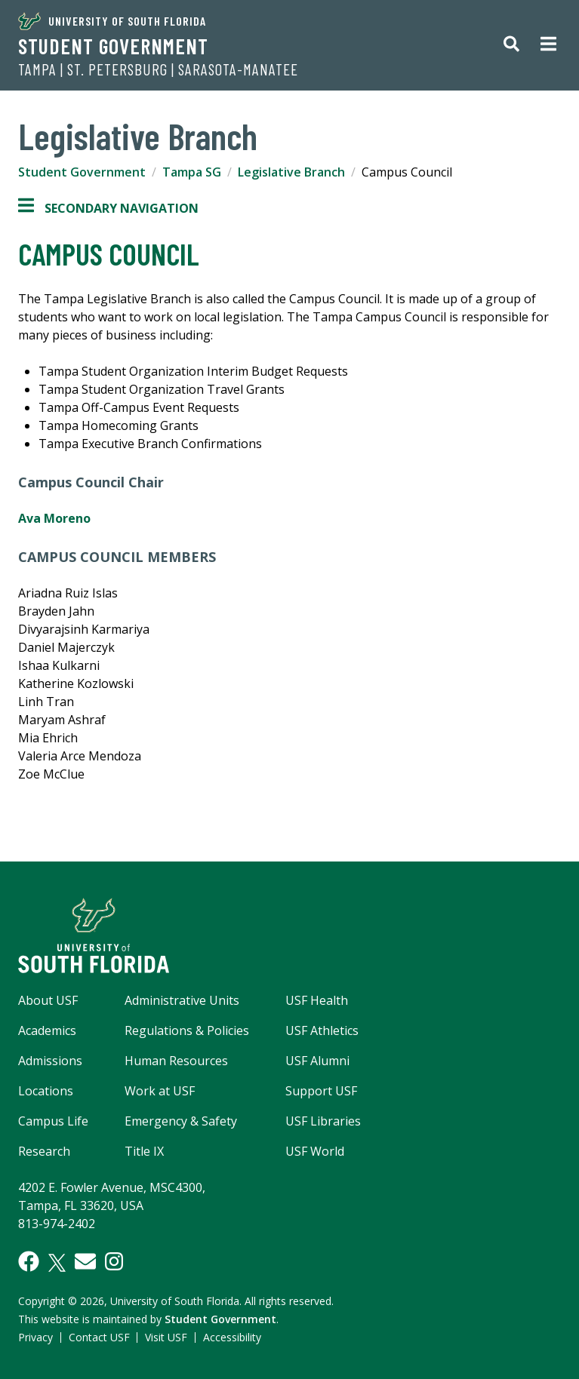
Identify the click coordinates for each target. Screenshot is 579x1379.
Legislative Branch (291, 172)
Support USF (321, 1091)
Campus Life (53, 1121)
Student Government (113, 46)
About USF (48, 1000)
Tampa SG (191, 172)
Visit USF (166, 1337)
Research (44, 1151)
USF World (314, 1151)
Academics (47, 1030)
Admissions (50, 1060)
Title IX (144, 1151)
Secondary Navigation (108, 208)
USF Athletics (322, 1030)
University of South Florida (112, 21)
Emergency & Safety (181, 1121)
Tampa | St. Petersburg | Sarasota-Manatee (158, 69)
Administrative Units (182, 1000)
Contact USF (99, 1337)
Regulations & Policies (187, 1030)
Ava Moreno (54, 518)
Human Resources (176, 1060)
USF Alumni (317, 1060)
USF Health (316, 1000)
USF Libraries (323, 1121)
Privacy (35, 1337)
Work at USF (160, 1091)
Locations (45, 1091)
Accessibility (232, 1337)
